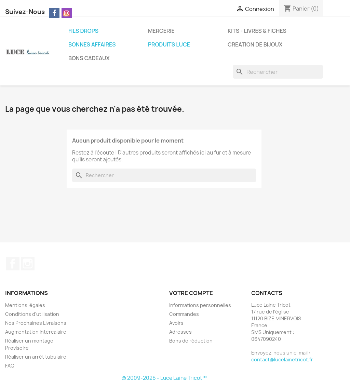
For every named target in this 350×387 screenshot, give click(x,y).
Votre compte (191, 293)
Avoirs (176, 323)
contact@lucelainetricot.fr (282, 359)
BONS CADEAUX (89, 58)
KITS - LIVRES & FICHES (257, 31)
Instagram (28, 263)
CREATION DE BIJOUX (255, 44)
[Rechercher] (278, 72)
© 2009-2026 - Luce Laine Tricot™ (164, 378)
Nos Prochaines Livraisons (35, 323)
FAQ (9, 365)
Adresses (180, 332)
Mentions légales (25, 305)
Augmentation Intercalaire (35, 332)
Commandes (184, 314)
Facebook (12, 263)
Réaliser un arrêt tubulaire (35, 356)
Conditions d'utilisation (32, 314)
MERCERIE (161, 31)
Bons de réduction (191, 340)
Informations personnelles (200, 305)
